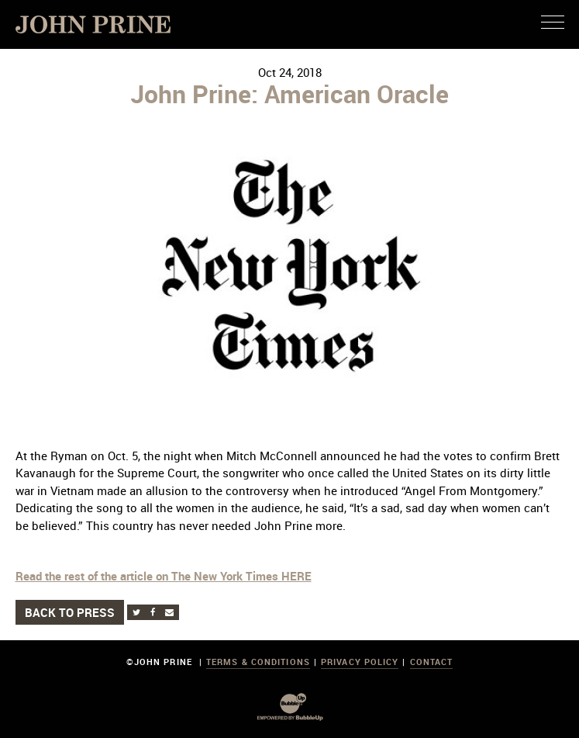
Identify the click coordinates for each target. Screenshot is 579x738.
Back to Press (70, 612)
